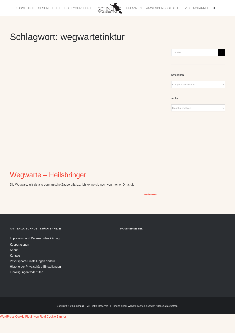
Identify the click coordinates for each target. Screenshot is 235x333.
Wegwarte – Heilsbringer (48, 175)
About (14, 250)
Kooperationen (19, 244)
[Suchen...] (194, 52)
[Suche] (221, 52)
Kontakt (15, 255)
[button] (214, 8)
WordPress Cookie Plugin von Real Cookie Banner (33, 316)
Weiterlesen (150, 194)
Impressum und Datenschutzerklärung (34, 238)
